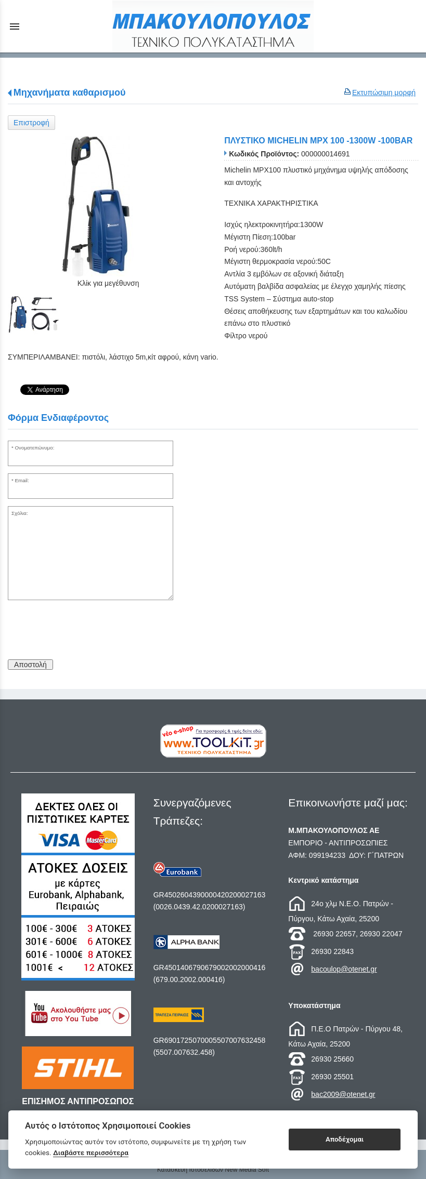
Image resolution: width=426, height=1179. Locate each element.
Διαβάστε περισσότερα (90, 1152)
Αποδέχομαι (345, 1139)
